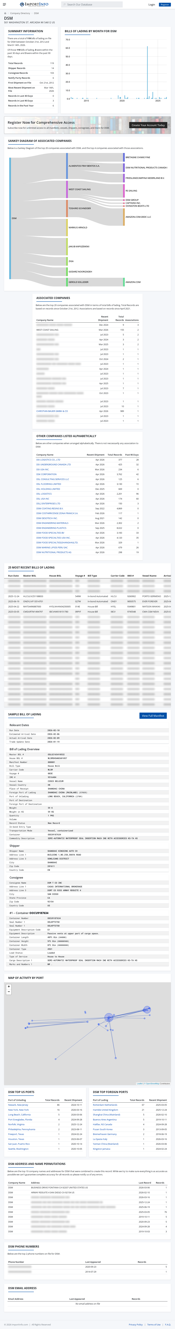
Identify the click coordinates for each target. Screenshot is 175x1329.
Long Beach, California (19, 1114)
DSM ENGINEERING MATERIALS (52, 523)
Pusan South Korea (102, 1129)
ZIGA (71, 261)
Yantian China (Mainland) (105, 1143)
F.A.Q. (168, 1324)
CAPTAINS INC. (133, 203)
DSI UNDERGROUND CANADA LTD (53, 464)
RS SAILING (131, 190)
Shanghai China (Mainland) (106, 1114)
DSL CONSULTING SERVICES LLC (52, 479)
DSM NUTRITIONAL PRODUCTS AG (53, 552)
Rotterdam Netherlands (105, 1104)
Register (165, 4)
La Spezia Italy (100, 1139)
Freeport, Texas (16, 1134)
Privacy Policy (136, 1324)
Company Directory (20, 13)
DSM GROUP (132, 199)
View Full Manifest (153, 715)
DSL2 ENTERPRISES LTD (48, 503)
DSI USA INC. (42, 469)
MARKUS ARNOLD (78, 227)
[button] (8, 986)
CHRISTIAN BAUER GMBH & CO (52, 411)
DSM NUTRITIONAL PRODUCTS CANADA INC (148, 167)
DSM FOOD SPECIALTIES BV (50, 532)
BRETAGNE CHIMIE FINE (138, 157)
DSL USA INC (42, 498)
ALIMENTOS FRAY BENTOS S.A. (84, 165)
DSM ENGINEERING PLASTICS (51, 527)
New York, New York (18, 1109)
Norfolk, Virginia (16, 1124)
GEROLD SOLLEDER (78, 282)
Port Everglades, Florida (20, 1119)
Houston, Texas (16, 1139)
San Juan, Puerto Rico (19, 1143)
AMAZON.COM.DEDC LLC (138, 216)
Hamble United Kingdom (105, 1109)
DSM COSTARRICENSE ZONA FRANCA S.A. (57, 513)
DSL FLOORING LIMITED (48, 483)
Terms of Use (153, 1324)
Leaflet (140, 1084)
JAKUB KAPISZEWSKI (79, 246)
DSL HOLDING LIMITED (48, 488)
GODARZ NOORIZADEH (80, 271)
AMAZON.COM (133, 282)
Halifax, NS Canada (102, 1124)
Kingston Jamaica (101, 1148)
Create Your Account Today (148, 125)
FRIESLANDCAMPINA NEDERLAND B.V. (145, 178)
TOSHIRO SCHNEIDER (80, 208)
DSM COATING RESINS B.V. (49, 508)
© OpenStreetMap (151, 1084)
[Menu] (4, 4)
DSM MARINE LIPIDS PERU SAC (52, 547)
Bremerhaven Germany (105, 1134)
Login (152, 4)
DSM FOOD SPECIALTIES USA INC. (53, 537)
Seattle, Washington (18, 1148)
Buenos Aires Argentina (105, 1119)
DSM (14, 218)
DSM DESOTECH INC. (47, 518)
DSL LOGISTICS (44, 493)
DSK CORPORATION (46, 474)
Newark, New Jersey (18, 1104)
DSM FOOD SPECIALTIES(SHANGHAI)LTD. (57, 542)
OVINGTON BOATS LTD (137, 205)
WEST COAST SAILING (80, 189)
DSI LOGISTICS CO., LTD (48, 459)
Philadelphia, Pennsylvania (21, 1129)
